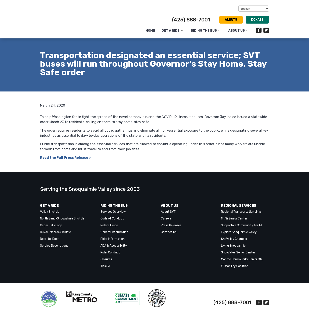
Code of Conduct (112, 218)
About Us (236, 30)
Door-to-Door (49, 239)
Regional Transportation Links (241, 212)
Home (150, 30)
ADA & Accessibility (113, 245)
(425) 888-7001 (191, 20)
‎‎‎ (49, 299)
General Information (114, 232)
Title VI (105, 266)
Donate (257, 19)
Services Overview (113, 212)
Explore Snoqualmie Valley (239, 232)
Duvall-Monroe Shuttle (55, 232)
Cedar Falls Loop (51, 225)
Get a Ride (170, 30)
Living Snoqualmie (233, 245)
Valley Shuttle (49, 212)
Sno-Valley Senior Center (238, 252)
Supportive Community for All (241, 225)
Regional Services (238, 206)
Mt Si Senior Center (234, 218)
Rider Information (112, 239)
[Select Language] (253, 9)
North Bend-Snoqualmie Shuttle (62, 218)
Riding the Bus (204, 30)
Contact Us (169, 232)
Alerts (231, 19)
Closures (106, 259)
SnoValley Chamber (234, 239)
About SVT (168, 212)
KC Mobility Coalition (234, 266)
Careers (166, 218)
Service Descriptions (54, 245)
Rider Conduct (110, 252)
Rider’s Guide (109, 225)
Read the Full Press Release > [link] (65, 158)
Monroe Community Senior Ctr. (242, 259)
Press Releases (171, 225)
